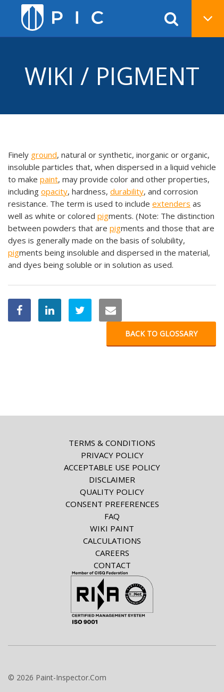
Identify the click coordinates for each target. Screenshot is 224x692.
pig (103, 215)
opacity (54, 191)
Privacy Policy (112, 455)
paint (49, 179)
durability (127, 191)
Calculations (112, 540)
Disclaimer (112, 479)
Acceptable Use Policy (112, 467)
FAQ (112, 516)
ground (44, 154)
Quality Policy (112, 491)
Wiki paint (112, 528)
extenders (171, 203)
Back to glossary (161, 333)
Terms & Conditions (112, 442)
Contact (112, 565)
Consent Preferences (112, 504)
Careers (112, 552)
